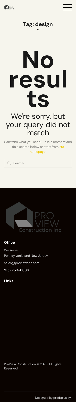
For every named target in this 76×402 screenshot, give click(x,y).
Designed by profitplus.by (53, 398)
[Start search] (9, 163)
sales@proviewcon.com (21, 263)
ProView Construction (20, 364)
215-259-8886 (16, 270)
